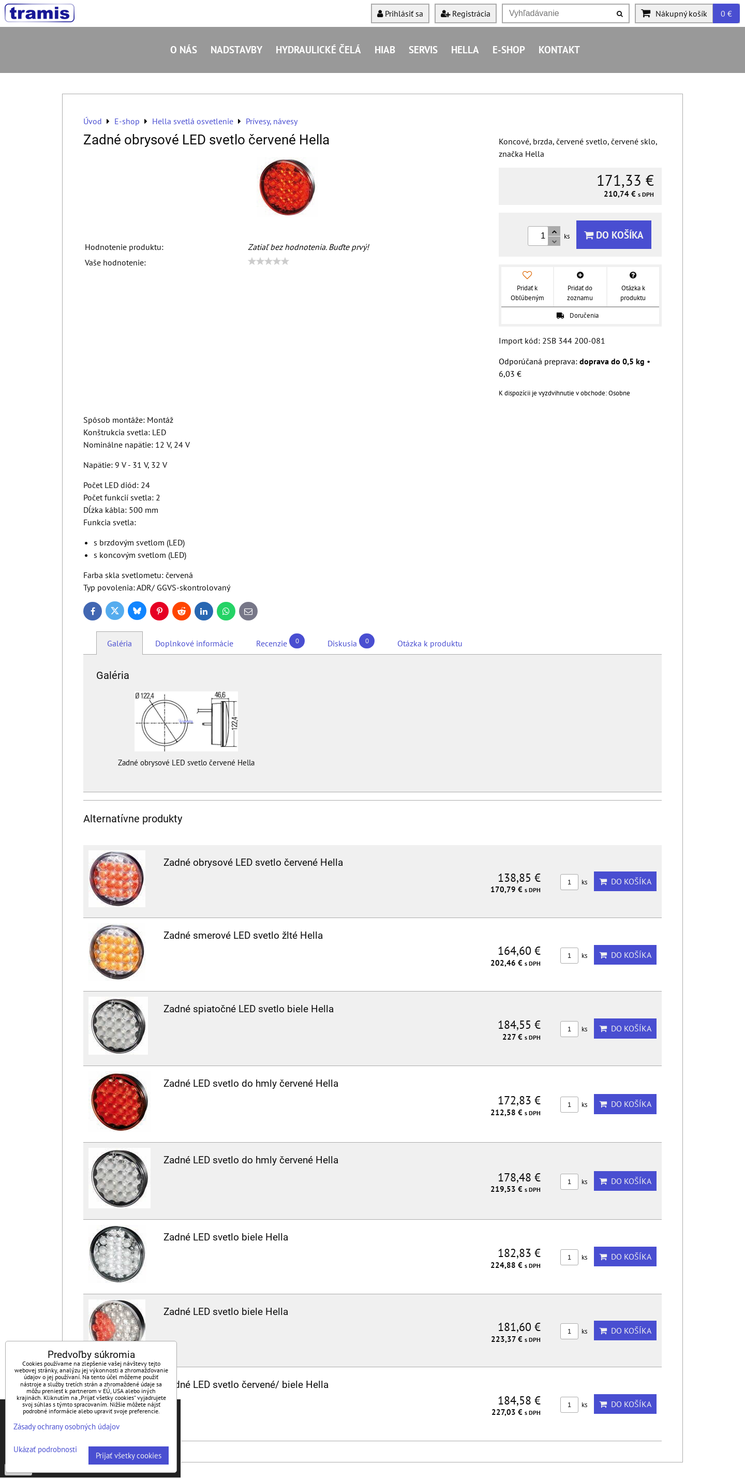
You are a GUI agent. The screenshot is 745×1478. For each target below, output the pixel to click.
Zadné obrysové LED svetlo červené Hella (253, 862)
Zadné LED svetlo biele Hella (225, 1237)
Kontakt (559, 49)
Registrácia (465, 13)
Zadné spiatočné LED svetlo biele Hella (248, 1009)
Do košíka (614, 234)
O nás (183, 49)
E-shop (509, 49)
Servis (423, 49)
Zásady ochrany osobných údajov (66, 1426)
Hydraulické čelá (318, 49)
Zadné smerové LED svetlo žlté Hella (243, 935)
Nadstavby (236, 49)
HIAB (385, 49)
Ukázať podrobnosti (45, 1449)
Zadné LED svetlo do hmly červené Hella (250, 1083)
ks (573, 882)
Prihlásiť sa (400, 13)
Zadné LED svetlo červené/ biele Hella (246, 1385)
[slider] (268, 261)
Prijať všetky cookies (128, 1455)
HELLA (465, 49)
